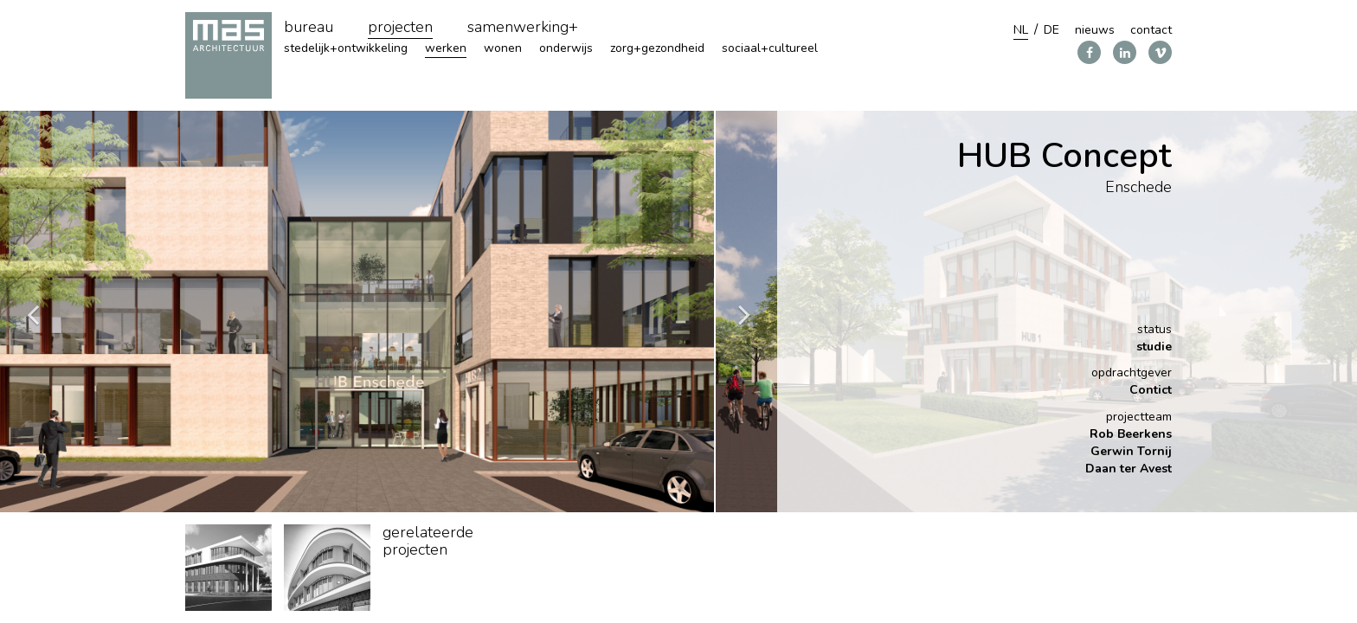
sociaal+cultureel (770, 48)
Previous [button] (33, 312)
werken (445, 48)
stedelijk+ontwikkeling (346, 48)
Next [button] (744, 312)
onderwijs (566, 48)
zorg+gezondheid (657, 48)
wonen (503, 48)
